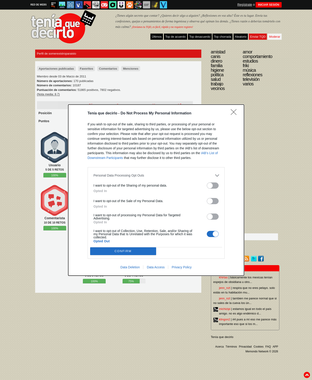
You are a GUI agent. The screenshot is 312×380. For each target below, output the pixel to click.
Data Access (156, 267)
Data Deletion (130, 267)
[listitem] (156, 175)
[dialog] (156, 190)
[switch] (213, 185)
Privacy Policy (181, 267)
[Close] (235, 113)
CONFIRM (123, 251)
